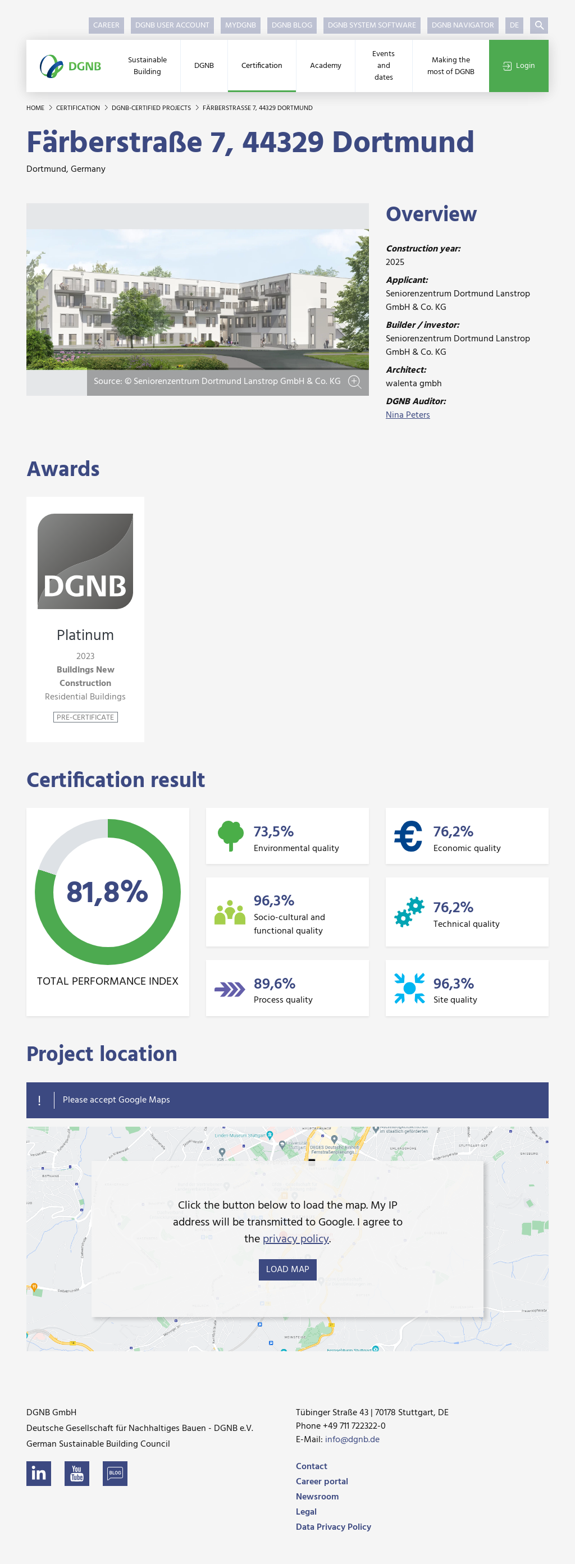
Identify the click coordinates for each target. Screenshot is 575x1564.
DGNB (204, 66)
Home (36, 108)
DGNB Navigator (463, 25)
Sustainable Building (147, 66)
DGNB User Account (172, 25)
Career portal (322, 1482)
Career (106, 25)
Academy (325, 66)
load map (287, 1270)
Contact (311, 1467)
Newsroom (317, 1497)
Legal (306, 1512)
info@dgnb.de (352, 1440)
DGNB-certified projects (152, 108)
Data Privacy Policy (333, 1527)
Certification (261, 66)
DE (514, 25)
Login (519, 66)
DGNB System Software (372, 25)
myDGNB (240, 25)
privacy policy (296, 1240)
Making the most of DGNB (450, 66)
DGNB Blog (292, 25)
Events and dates (383, 66)
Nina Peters (408, 415)
